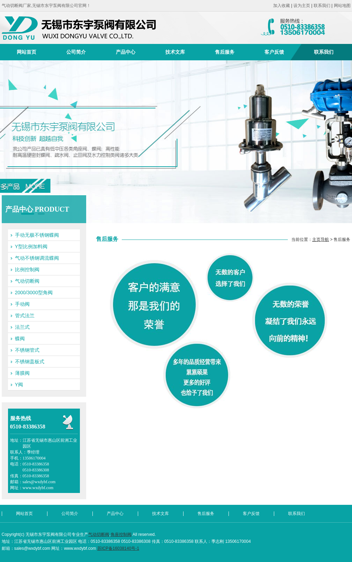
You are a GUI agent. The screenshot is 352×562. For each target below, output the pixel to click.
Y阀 (19, 384)
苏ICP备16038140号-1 (118, 548)
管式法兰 (25, 315)
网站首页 (26, 52)
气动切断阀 (27, 281)
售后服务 (224, 52)
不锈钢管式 (27, 350)
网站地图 (342, 5)
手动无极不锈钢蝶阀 (37, 235)
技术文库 (175, 52)
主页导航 (320, 239)
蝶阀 (20, 338)
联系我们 (322, 5)
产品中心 (125, 52)
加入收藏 (281, 5)
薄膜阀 (22, 373)
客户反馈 (274, 52)
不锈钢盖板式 (29, 361)
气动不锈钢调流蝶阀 (37, 258)
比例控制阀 (27, 269)
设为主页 (301, 5)
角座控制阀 (121, 534)
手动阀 (22, 304)
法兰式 (22, 327)
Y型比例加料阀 (31, 246)
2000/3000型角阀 (34, 292)
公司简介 (76, 52)
